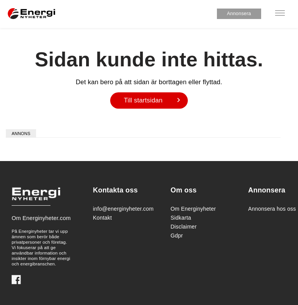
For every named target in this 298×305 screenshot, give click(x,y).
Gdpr (177, 235)
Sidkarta (181, 218)
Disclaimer (184, 227)
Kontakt (102, 218)
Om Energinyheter (193, 209)
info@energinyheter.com (121, 209)
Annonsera (239, 13)
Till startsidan (143, 100)
